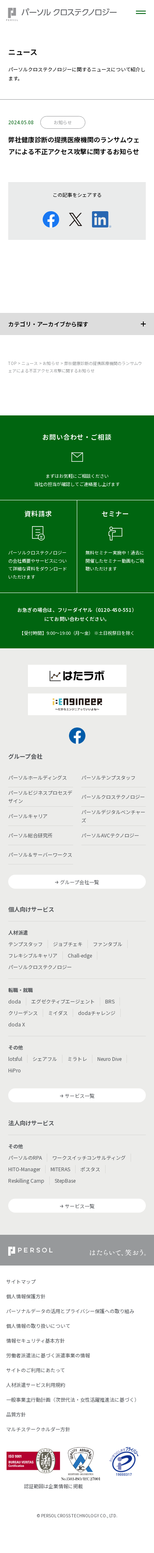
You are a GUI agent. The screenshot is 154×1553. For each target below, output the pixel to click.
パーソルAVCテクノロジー (110, 835)
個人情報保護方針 (26, 1296)
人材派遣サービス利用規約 (35, 1384)
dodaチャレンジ (96, 1012)
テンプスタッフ (25, 943)
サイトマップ (21, 1281)
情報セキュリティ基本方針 (35, 1340)
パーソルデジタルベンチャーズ (113, 815)
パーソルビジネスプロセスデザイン (40, 796)
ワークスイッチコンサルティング (89, 1157)
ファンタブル (107, 943)
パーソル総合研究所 (30, 835)
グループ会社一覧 (79, 881)
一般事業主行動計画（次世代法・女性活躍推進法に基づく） (72, 1399)
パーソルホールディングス (37, 777)
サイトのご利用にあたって (35, 1369)
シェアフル (44, 1058)
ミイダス (58, 1012)
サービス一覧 (79, 1095)
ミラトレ (77, 1058)
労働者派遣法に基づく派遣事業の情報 (48, 1355)
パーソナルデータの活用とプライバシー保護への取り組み (70, 1310)
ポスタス (90, 1168)
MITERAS (60, 1168)
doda (14, 1001)
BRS (110, 1001)
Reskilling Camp (26, 1180)
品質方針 (16, 1414)
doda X (16, 1024)
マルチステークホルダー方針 (38, 1428)
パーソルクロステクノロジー (113, 796)
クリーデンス (23, 1012)
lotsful (15, 1058)
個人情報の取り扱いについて (38, 1325)
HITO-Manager (24, 1168)
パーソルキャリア (28, 815)
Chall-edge (80, 955)
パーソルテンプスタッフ (108, 777)
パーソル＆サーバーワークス (40, 854)
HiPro (14, 1070)
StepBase (65, 1180)
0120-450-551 (115, 609)
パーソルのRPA (25, 1157)
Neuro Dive (109, 1058)
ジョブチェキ (68, 943)
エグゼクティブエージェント (63, 1001)
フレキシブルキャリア (32, 955)
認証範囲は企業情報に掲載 (53, 1485)
